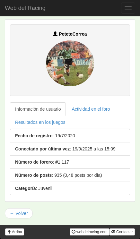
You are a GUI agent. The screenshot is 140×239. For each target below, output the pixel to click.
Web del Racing (25, 8)
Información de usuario (38, 109)
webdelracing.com (90, 232)
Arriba (14, 232)
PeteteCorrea (70, 34)
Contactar (122, 232)
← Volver (19, 213)
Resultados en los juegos (40, 122)
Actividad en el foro (91, 109)
